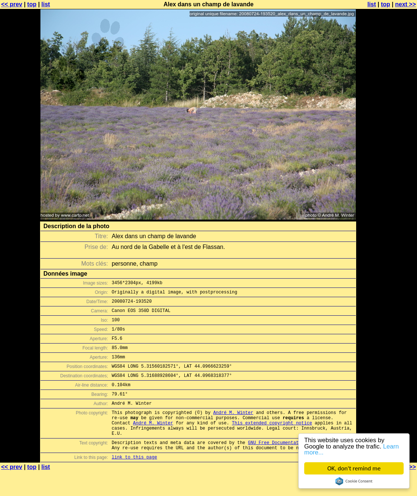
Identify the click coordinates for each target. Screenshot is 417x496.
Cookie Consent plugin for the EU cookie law (353, 481)
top (31, 4)
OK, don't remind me (354, 468)
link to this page (134, 481)
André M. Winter (233, 429)
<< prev (11, 4)
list (46, 4)
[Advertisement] (387, 183)
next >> (405, 4)
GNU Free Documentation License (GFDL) (297, 464)
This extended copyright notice (272, 441)
